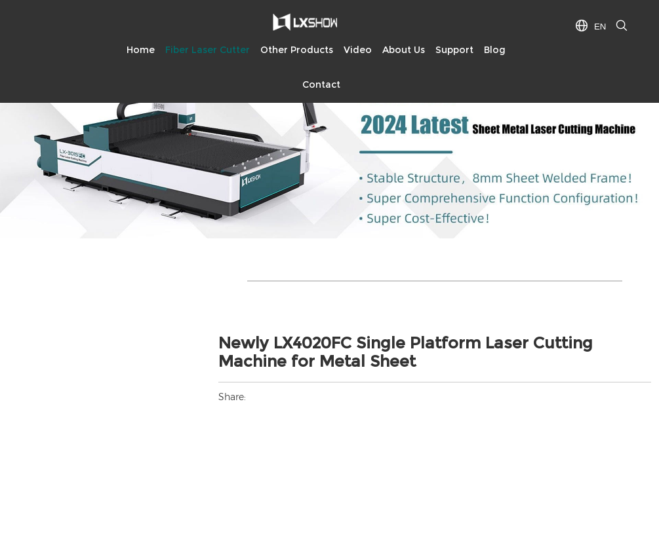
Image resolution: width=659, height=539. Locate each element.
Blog (495, 50)
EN (600, 26)
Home (141, 50)
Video (358, 50)
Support (454, 50)
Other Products (296, 50)
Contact (321, 84)
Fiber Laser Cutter (207, 50)
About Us (403, 50)
